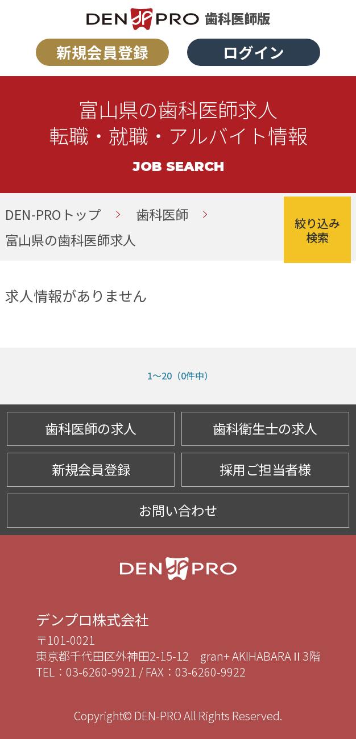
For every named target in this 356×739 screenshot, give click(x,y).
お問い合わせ (178, 510)
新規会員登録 (102, 52)
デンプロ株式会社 (92, 619)
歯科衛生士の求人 (265, 428)
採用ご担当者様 (265, 469)
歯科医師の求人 (90, 428)
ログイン (253, 52)
